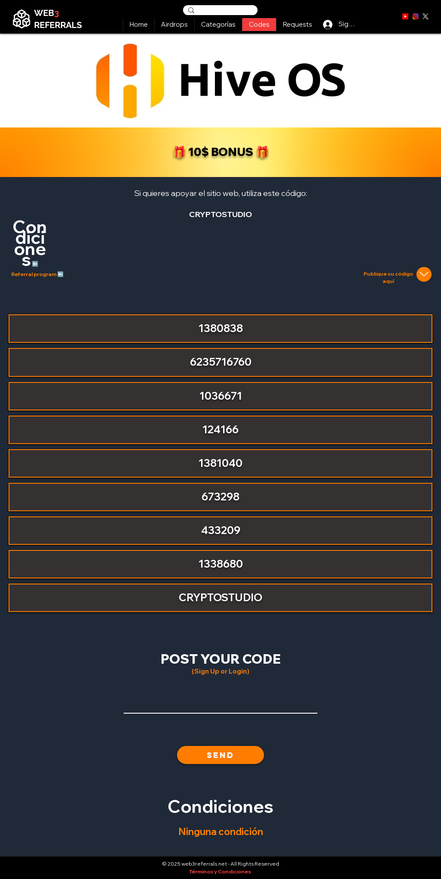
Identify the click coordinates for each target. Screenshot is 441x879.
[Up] (424, 274)
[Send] (220, 755)
